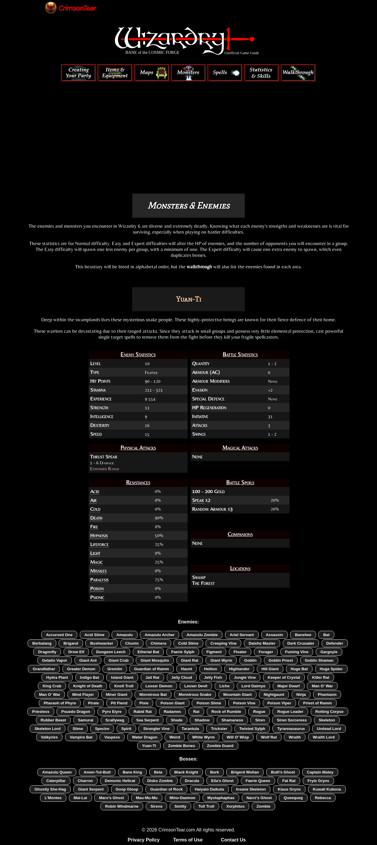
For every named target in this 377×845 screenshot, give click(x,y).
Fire (94, 527)
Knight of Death (87, 686)
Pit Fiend (119, 703)
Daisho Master (262, 643)
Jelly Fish (213, 677)
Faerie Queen (258, 781)
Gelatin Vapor (54, 660)
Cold (95, 509)
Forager (266, 652)
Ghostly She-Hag (50, 789)
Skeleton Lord (47, 728)
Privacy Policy (144, 839)
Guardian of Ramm (151, 669)
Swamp (199, 577)
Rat (196, 711)
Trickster (219, 728)
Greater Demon (81, 669)
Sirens (157, 806)
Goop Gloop (127, 789)
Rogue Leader (290, 711)
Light (95, 553)
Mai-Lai (80, 798)
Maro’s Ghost (111, 798)
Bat (326, 635)
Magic (96, 562)
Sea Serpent (147, 720)
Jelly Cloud (181, 677)
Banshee (303, 635)
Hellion (210, 669)
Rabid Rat (142, 711)
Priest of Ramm (317, 703)
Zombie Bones (181, 745)
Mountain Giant (237, 694)
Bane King (132, 772)
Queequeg (293, 798)
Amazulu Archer (159, 635)
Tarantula (190, 728)
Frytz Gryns (318, 781)
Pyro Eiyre (112, 711)
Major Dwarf (288, 686)
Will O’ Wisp (238, 737)
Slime (77, 728)
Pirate (93, 703)
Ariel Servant (242, 635)
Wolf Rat (269, 737)
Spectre (102, 728)
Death (96, 518)
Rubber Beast (53, 720)
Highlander (239, 669)
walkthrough (199, 267)
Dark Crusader (300, 643)
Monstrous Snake (195, 694)
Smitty (180, 806)
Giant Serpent (91, 789)
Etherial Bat (148, 652)
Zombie (263, 806)
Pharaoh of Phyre (60, 703)
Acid (94, 491)
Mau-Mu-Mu (147, 798)
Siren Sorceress (292, 720)
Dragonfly (47, 652)
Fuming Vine (296, 652)
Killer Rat (320, 677)
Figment (214, 652)
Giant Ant (88, 660)
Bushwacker (101, 643)
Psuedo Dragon (75, 711)
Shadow (201, 720)
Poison (97, 588)
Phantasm (327, 694)
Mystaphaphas (220, 798)
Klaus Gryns (289, 789)
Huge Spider (331, 669)
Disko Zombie (160, 781)
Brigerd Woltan (245, 772)
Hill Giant (270, 669)
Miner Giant (117, 694)
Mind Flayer (83, 694)
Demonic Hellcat (120, 781)
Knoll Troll (123, 686)
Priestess (40, 711)
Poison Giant (173, 703)
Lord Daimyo (253, 686)
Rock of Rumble (226, 711)
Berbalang (42, 643)
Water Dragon (144, 737)
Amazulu (124, 635)
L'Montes (53, 798)
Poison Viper (279, 703)
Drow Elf (76, 652)
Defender (334, 643)
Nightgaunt (274, 694)
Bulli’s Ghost (283, 772)
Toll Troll (206, 806)
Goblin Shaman (319, 660)
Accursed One (59, 635)
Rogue (259, 711)
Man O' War (322, 686)
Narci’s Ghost (259, 798)
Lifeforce (99, 544)
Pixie (143, 703)
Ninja (301, 694)
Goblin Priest (281, 660)
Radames (172, 711)
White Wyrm (203, 737)
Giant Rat (190, 660)
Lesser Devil (195, 686)
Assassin (274, 635)
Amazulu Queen (57, 772)
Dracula (192, 781)
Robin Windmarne (121, 806)
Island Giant (122, 677)
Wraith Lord (324, 737)
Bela (158, 772)
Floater (240, 652)
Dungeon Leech (111, 652)
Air (93, 500)
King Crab (52, 686)
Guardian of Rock (166, 789)
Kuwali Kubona (327, 789)
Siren (260, 720)
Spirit (126, 728)
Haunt (186, 669)
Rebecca (323, 798)
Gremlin (114, 669)
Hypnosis (99, 535)
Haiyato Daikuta (209, 789)
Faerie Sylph (182, 652)
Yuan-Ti (149, 745)
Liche (224, 686)
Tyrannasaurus (291, 728)
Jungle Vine (245, 677)
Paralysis (99, 580)
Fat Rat (288, 781)
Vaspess (112, 737)
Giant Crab (119, 660)
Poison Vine (244, 703)
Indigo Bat (89, 677)
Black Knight (186, 772)
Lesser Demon (158, 686)
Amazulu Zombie (202, 635)
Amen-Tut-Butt (97, 772)
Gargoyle (329, 652)
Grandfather (44, 669)
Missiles (98, 571)
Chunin (132, 643)
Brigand (70, 643)
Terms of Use (188, 839)
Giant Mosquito (154, 660)
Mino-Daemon (183, 798)
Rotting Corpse (329, 711)
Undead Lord (329, 728)
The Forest (203, 583)
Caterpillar (56, 781)
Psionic (97, 597)
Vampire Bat (81, 737)
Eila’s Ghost (222, 781)
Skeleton (327, 720)
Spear (198, 500)
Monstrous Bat (153, 694)
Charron (85, 781)
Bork (214, 772)
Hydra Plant (57, 677)
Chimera (158, 643)
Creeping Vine (223, 643)
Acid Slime (95, 635)
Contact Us (233, 839)
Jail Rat (152, 677)
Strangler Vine (156, 728)
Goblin (250, 660)
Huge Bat (299, 669)
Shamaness (232, 720)
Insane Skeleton (251, 789)
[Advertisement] (188, 143)
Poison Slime (208, 703)
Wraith (295, 737)
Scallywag (114, 720)
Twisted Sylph (252, 728)
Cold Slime (188, 643)
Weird (174, 737)
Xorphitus (235, 806)
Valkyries (49, 737)
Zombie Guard (220, 745)
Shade (177, 720)
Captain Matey (320, 772)
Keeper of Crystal (284, 677)
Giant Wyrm (221, 660)
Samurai (85, 720)
